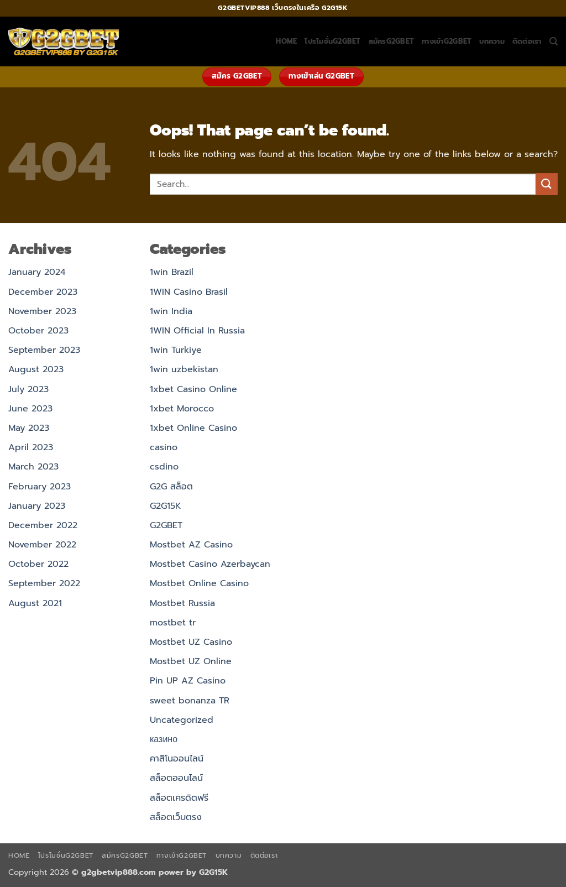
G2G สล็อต (171, 486)
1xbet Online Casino (193, 428)
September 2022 (44, 583)
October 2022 (38, 564)
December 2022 (42, 525)
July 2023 (28, 389)
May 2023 (28, 428)
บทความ (492, 41)
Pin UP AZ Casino (188, 680)
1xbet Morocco (182, 408)
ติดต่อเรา (527, 41)
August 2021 (35, 603)
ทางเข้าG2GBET (446, 41)
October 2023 (38, 330)
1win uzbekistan (184, 369)
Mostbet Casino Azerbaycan (210, 564)
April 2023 (30, 447)
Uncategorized (181, 720)
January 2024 (37, 272)
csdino (164, 466)
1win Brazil (171, 272)
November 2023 (42, 311)
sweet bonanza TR (189, 700)
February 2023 (39, 486)
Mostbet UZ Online (191, 661)
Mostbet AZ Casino (191, 544)
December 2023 (42, 292)
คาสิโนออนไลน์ (176, 758)
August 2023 (36, 369)
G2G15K (165, 506)
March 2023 (33, 466)
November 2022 (42, 544)
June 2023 (30, 408)
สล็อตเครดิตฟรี (179, 798)
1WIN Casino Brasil (189, 292)
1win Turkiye (176, 350)
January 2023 (36, 506)
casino (163, 447)
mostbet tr (173, 622)
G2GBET (166, 525)
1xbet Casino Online (193, 389)
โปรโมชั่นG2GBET (332, 41)
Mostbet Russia (182, 603)
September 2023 (44, 350)
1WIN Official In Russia (197, 330)
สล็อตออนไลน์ (176, 778)
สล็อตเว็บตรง (176, 817)
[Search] (553, 41)
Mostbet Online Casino (199, 583)
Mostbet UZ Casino (191, 642)
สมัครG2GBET (392, 41)
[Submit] (547, 184)
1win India (171, 311)
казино (163, 739)
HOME (286, 41)
